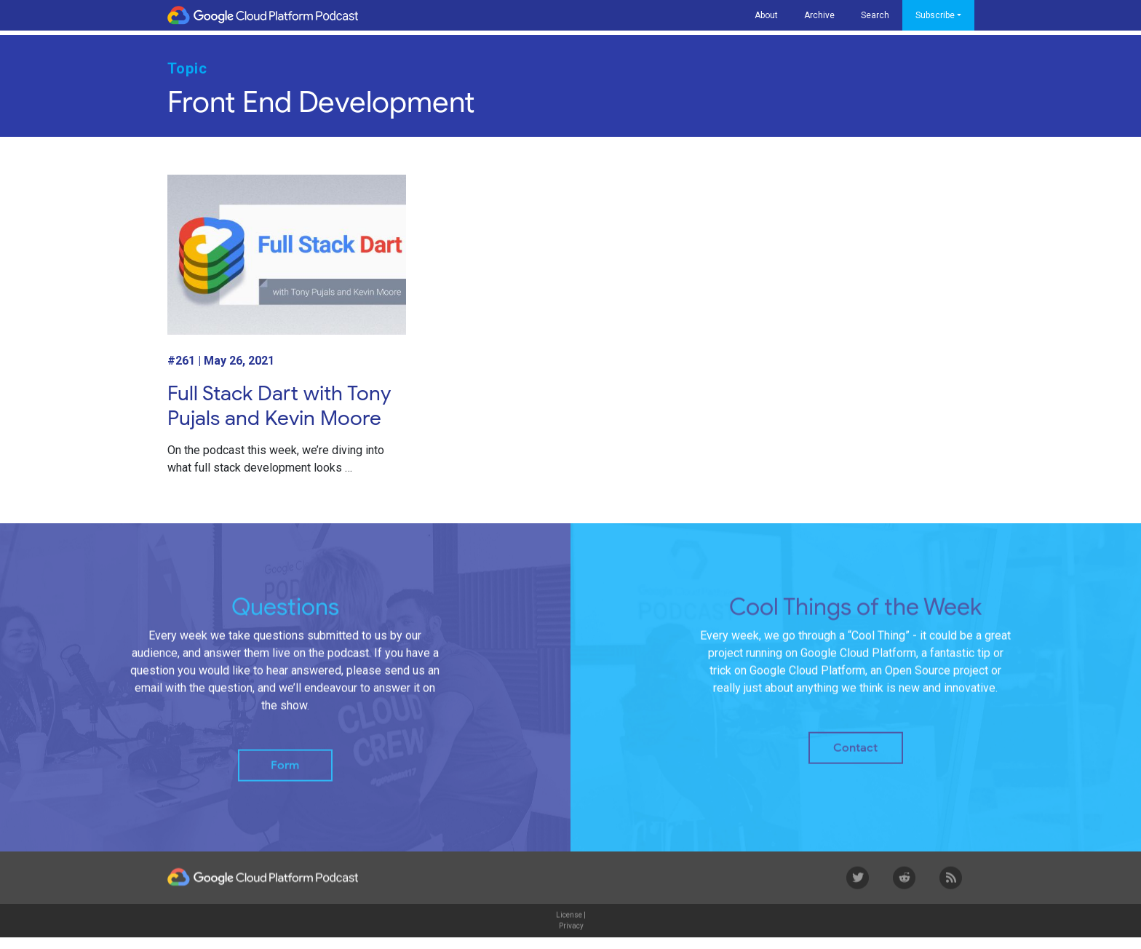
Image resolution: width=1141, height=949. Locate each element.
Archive (819, 15)
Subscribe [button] (935, 15)
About (766, 15)
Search (875, 15)
